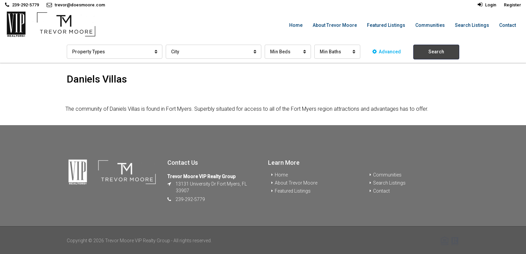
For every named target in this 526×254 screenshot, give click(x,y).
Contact (507, 25)
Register (512, 4)
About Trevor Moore (335, 25)
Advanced (386, 51)
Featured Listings (386, 25)
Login (487, 4)
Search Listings (472, 25)
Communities (430, 25)
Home (296, 25)
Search (436, 51)
